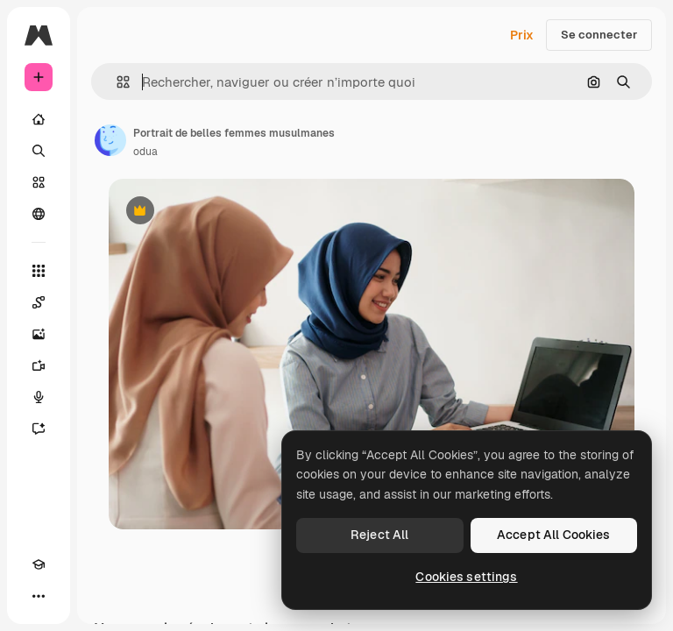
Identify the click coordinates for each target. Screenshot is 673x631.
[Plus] (39, 596)
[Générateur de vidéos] (39, 365)
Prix (522, 35)
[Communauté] (39, 214)
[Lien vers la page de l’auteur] (110, 140)
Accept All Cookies (554, 534)
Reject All (379, 534)
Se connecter (599, 34)
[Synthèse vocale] (39, 397)
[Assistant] (39, 429)
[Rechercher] (39, 151)
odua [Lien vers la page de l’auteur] (145, 152)
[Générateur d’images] (39, 334)
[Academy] (39, 564)
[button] (116, 82)
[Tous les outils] (39, 271)
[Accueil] (39, 119)
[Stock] (39, 182)
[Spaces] (39, 302)
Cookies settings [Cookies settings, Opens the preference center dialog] (466, 577)
